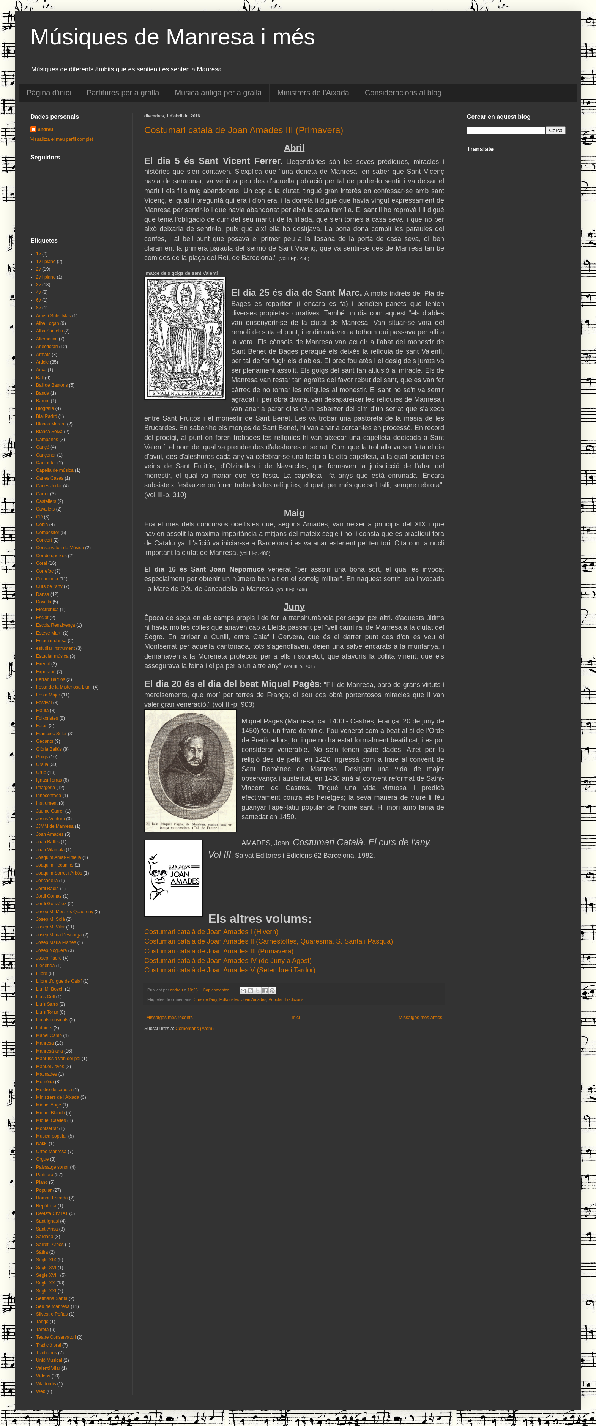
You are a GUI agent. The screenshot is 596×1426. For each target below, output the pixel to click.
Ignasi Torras (49, 780)
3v (38, 284)
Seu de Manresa (52, 1306)
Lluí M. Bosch (50, 989)
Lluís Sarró (47, 1004)
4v (38, 292)
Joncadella (47, 880)
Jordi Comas (48, 896)
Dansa (42, 594)
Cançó (42, 447)
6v (38, 300)
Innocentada (48, 795)
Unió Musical (49, 1360)
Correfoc (45, 571)
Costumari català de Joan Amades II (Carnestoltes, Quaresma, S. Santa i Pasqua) (268, 941)
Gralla (42, 764)
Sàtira (42, 1252)
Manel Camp (49, 1035)
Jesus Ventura (50, 818)
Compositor (47, 532)
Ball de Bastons (52, 385)
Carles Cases (49, 478)
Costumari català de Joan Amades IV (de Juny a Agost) (228, 960)
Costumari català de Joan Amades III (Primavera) (243, 130)
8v (38, 307)
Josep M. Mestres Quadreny (64, 911)
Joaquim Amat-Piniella (58, 857)
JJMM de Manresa (55, 826)
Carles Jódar (49, 485)
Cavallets (45, 509)
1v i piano (45, 261)
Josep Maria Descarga (59, 935)
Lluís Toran (47, 1012)
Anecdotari (47, 346)
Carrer (42, 493)
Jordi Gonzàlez (51, 903)
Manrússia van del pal (58, 1058)
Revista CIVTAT (52, 1213)
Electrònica (47, 609)
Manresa (45, 1043)
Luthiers (44, 1028)
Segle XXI (46, 1291)
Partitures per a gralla (123, 92)
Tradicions (294, 999)
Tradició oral (48, 1345)
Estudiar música (52, 656)
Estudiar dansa (51, 640)
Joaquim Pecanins (54, 865)
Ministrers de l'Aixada (313, 92)
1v (38, 254)
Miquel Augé (48, 1105)
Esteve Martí (48, 633)
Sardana (44, 1236)
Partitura (44, 1174)
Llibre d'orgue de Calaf (59, 981)
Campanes (47, 439)
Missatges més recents (169, 1017)
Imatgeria (45, 787)
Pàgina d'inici (49, 92)
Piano (42, 1182)
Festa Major (48, 695)
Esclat (42, 617)
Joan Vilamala (50, 849)
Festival (44, 702)
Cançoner (46, 455)
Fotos (41, 725)
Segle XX (45, 1283)
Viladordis (46, 1384)
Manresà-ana (49, 1051)
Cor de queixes (51, 555)
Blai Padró (46, 416)
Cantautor (46, 462)
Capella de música (55, 470)
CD (39, 517)
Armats (43, 354)
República (46, 1206)
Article (42, 362)
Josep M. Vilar (50, 927)
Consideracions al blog (403, 92)
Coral (41, 563)
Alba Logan (47, 323)
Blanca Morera (51, 424)
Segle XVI (46, 1267)
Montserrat (47, 1128)
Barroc (42, 400)
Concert (44, 540)
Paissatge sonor (52, 1167)
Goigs (42, 756)
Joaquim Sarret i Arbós (59, 873)
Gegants (44, 741)
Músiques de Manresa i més (172, 36)
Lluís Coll (45, 996)
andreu (45, 129)
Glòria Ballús (49, 749)
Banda (42, 393)
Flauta (42, 710)
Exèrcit (43, 664)
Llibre (41, 973)
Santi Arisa (47, 1229)
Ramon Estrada (52, 1198)
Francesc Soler (51, 733)
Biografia (45, 408)
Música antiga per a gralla (218, 92)
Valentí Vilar (48, 1368)
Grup (41, 772)
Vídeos (43, 1376)
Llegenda (45, 965)
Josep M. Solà (50, 919)
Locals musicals (52, 1020)
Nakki (41, 1143)
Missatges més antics (420, 1017)
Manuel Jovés (50, 1066)
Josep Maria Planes (56, 942)
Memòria (45, 1081)
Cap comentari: (217, 990)
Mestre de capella (54, 1089)
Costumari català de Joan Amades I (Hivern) (211, 932)
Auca (41, 369)
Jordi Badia (47, 888)
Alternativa (47, 339)
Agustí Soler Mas (53, 315)
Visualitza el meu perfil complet (61, 139)
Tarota (42, 1329)
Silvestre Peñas (52, 1314)
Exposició (45, 671)
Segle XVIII (47, 1275)
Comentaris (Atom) (194, 1028)
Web (40, 1391)
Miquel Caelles (51, 1120)
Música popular (51, 1136)
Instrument (47, 803)
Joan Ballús (48, 842)
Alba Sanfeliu (49, 331)
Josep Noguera (51, 950)
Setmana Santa (52, 1298)
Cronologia (47, 578)
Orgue (42, 1159)
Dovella (43, 602)
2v (38, 269)
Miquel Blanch (50, 1113)
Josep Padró (48, 958)
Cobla (42, 524)
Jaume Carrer (50, 811)
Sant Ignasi (47, 1221)
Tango (42, 1321)
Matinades (46, 1074)
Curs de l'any (205, 999)
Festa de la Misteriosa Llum (64, 687)
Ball (40, 377)
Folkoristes (229, 999)
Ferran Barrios (50, 679)
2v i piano (45, 277)
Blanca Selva (49, 431)
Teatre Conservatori (56, 1337)
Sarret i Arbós (50, 1244)
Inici (296, 1017)
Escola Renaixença (55, 625)
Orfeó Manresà (51, 1151)
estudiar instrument (55, 648)
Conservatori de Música (60, 547)
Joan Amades (253, 999)
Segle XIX (46, 1259)
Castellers (46, 501)
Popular (275, 999)
